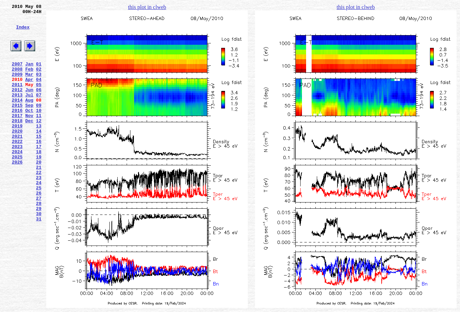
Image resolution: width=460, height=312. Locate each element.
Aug (29, 117)
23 (38, 210)
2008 (17, 80)
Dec (29, 142)
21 (38, 198)
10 (38, 130)
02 (38, 80)
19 (38, 186)
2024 (17, 179)
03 (38, 86)
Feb (29, 80)
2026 (17, 192)
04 (38, 93)
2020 (17, 155)
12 (38, 142)
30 (38, 254)
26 (38, 229)
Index (22, 32)
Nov (29, 136)
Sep (29, 124)
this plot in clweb (147, 7)
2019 (17, 148)
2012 (17, 105)
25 (38, 223)
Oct (29, 130)
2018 (17, 142)
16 (38, 167)
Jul (29, 111)
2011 (17, 99)
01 (38, 74)
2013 (17, 111)
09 (38, 124)
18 (38, 179)
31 (38, 260)
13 (38, 148)
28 (38, 241)
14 (38, 155)
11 (38, 136)
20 (38, 192)
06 (38, 105)
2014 (17, 117)
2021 (17, 161)
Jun (29, 105)
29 (38, 248)
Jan (29, 74)
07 (38, 111)
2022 (17, 167)
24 (38, 217)
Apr (29, 93)
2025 (17, 186)
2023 (17, 173)
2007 (17, 74)
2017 (17, 136)
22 (38, 204)
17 (38, 173)
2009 (17, 86)
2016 (17, 130)
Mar (29, 86)
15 (38, 161)
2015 (17, 124)
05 (38, 99)
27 (38, 235)
